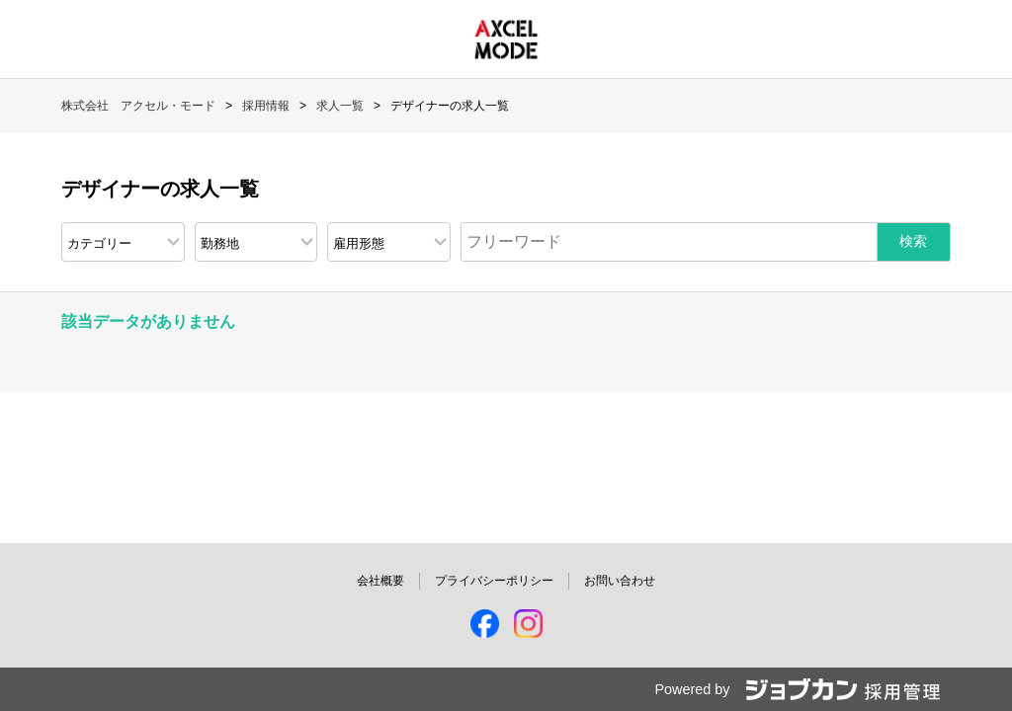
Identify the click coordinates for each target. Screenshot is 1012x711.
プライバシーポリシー (494, 581)
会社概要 (380, 581)
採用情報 (266, 106)
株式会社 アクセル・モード (138, 106)
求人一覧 (340, 106)
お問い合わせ (619, 581)
